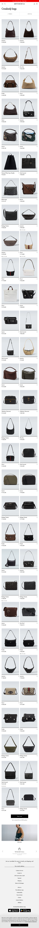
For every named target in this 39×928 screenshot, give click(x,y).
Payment (19, 878)
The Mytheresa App (19, 890)
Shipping (19, 880)
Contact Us (19, 873)
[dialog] (19, 921)
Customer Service (19, 870)
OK (19, 925)
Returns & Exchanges (19, 883)
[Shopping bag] (37, 4)
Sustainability (19, 892)
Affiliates (19, 902)
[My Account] (34, 4)
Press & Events (19, 895)
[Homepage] (19, 4)
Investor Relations (19, 900)
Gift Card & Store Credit (19, 875)
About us (19, 887)
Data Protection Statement (31, 921)
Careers (19, 897)
